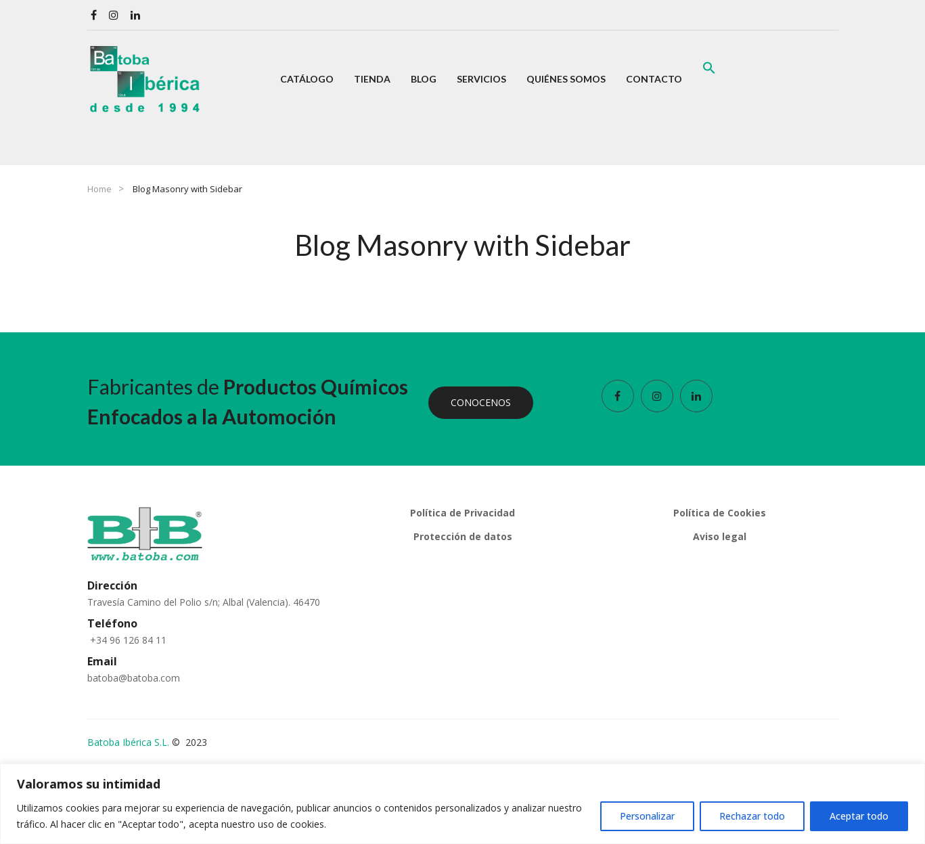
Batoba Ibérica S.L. (128, 742)
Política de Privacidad (462, 512)
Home (99, 189)
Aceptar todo (859, 815)
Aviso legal (719, 536)
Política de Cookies (719, 512)
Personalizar (647, 815)
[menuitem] (307, 79)
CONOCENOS (481, 402)
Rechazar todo (752, 815)
